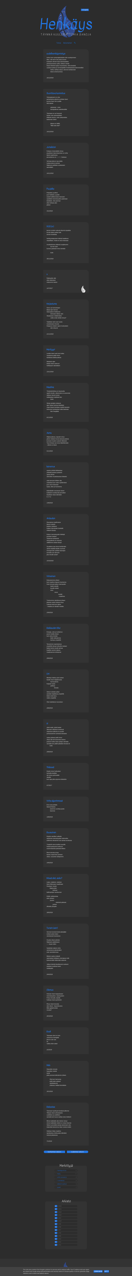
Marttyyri (50, 349)
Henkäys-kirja (61, 1170)
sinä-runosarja (62, 1177)
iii (47, 723)
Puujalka (50, 188)
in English (85, 10)
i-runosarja (60, 1181)
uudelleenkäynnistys (55, 53)
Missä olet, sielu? (54, 878)
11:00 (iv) (50, 226)
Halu (48, 1065)
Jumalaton (51, 147)
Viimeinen (50, 576)
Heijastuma (51, 303)
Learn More (98, 1271)
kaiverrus (50, 466)
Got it (107, 1271)
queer (59, 1187)
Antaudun (50, 518)
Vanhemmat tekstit (54, 1152)
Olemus (49, 989)
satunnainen (67, 43)
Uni (47, 673)
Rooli (48, 1031)
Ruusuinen (51, 832)
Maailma (50, 387)
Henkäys (66, 24)
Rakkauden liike (53, 628)
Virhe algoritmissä (54, 800)
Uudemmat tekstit (77, 1152)
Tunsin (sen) (52, 928)
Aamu (49, 432)
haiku (59, 1174)
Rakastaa (50, 1106)
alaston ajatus (62, 1184)
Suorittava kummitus (55, 93)
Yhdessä (50, 767)
